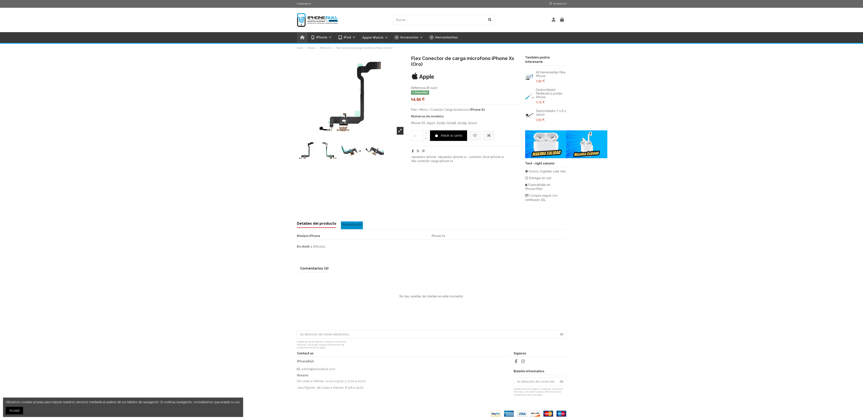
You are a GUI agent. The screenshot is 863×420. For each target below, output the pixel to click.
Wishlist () (557, 3)
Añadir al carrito (449, 135)
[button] (408, 37)
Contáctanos (304, 3)
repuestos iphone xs (452, 157)
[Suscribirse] (561, 334)
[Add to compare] (489, 135)
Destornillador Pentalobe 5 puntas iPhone (549, 93)
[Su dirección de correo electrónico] (427, 334)
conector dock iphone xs (486, 157)
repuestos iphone (423, 157)
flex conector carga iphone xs (432, 161)
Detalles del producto (316, 223)
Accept (14, 410)
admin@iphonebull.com (318, 369)
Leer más (559, 171)
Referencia (418, 88)
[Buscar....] (489, 20)
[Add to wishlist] (475, 135)
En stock (303, 246)
